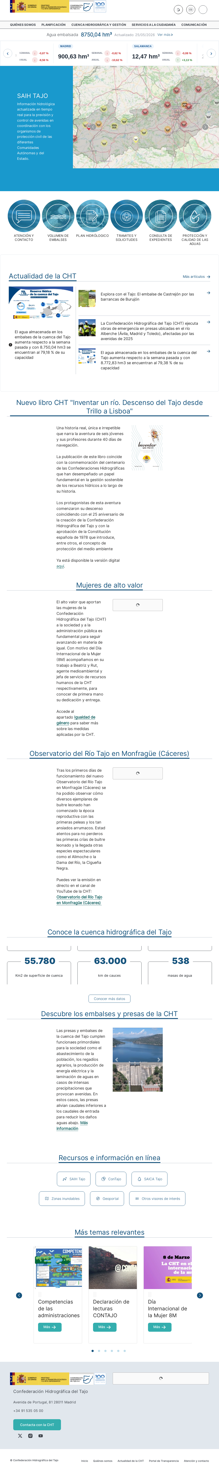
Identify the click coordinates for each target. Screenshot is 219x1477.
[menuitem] (24, 25)
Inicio (84, 1460)
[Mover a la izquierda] (7, 53)
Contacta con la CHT (37, 1425)
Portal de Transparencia (164, 1460)
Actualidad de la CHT (131, 1460)
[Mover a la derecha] (211, 53)
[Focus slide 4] (134, 1084)
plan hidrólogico (92, 236)
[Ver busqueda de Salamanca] (173, 53)
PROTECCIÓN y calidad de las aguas (195, 240)
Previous (3, 965)
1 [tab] (93, 1351)
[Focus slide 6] (149, 1084)
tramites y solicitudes (127, 238)
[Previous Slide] (116, 1060)
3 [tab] (106, 1351)
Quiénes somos (102, 1460)
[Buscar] (203, 10)
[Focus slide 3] (126, 1084)
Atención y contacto (196, 1460)
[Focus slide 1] (111, 1084)
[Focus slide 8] (164, 1084)
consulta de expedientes (160, 238)
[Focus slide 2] (118, 1084)
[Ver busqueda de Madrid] (101, 53)
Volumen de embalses (58, 238)
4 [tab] (113, 1351)
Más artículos (196, 276)
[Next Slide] (159, 1060)
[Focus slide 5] (141, 1084)
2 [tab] (100, 1351)
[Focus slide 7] (157, 1084)
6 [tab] (125, 1351)
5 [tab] (119, 1351)
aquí (60, 566)
